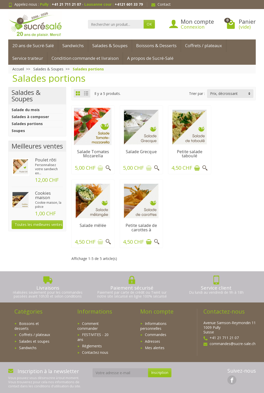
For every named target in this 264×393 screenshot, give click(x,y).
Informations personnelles (153, 324)
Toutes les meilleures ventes (38, 224)
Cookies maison (43, 195)
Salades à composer (30, 116)
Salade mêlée (234, 150)
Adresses (152, 339)
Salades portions (27, 123)
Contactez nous (95, 350)
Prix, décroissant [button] (224, 93)
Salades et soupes (34, 339)
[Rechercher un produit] (116, 24)
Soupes (18, 130)
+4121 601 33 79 (129, 4)
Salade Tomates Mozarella (93, 153)
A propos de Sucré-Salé (150, 58)
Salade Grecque (140, 150)
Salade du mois (26, 109)
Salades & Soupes (110, 45)
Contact (161, 4)
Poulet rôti (45, 160)
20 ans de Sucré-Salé (33, 45)
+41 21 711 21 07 (66, 4)
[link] (231, 378)
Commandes (155, 333)
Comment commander (88, 324)
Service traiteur (27, 58)
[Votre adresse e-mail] (120, 371)
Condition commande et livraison (85, 58)
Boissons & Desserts (156, 45)
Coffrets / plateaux (203, 45)
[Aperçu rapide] (107, 167)
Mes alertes (154, 345)
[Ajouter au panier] (99, 167)
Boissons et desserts (26, 324)
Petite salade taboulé (187, 153)
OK (149, 24)
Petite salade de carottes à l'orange (92, 227)
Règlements (92, 344)
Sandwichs (73, 45)
